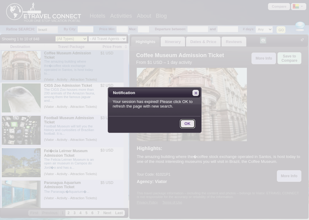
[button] (195, 93)
